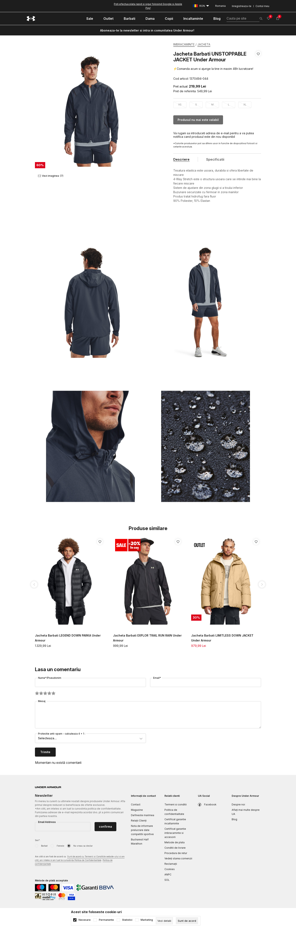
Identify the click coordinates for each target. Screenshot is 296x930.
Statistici (127, 920)
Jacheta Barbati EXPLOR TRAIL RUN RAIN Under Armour (147, 638)
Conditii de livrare (175, 847)
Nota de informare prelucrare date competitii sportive (142, 830)
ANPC (167, 874)
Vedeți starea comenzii (178, 858)
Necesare (85, 920)
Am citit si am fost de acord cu (80, 860)
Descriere (181, 159)
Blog (234, 819)
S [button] (196, 104)
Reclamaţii (170, 863)
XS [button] (180, 104)
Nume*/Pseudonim (49, 677)
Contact (135, 804)
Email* (157, 677)
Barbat (44, 846)
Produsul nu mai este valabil (198, 120)
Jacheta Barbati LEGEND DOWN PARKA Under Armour (68, 638)
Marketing (147, 920)
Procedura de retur (175, 853)
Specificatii (215, 159)
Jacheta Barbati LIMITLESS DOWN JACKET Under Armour (222, 638)
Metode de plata (174, 842)
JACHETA (203, 44)
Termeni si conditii (175, 804)
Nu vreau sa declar (83, 846)
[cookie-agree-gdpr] (187, 920)
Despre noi (238, 804)
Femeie (60, 846)
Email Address (47, 822)
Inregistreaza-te (241, 6)
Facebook (210, 804)
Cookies (169, 869)
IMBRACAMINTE (184, 44)
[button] (258, 66)
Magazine (137, 809)
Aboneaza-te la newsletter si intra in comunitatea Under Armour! (147, 30)
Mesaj (41, 701)
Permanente (106, 920)
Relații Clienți (139, 820)
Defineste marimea (142, 815)
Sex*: (37, 840)
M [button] (212, 104)
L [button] (228, 104)
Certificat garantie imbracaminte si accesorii (175, 833)
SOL (167, 879)
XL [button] (244, 104)
